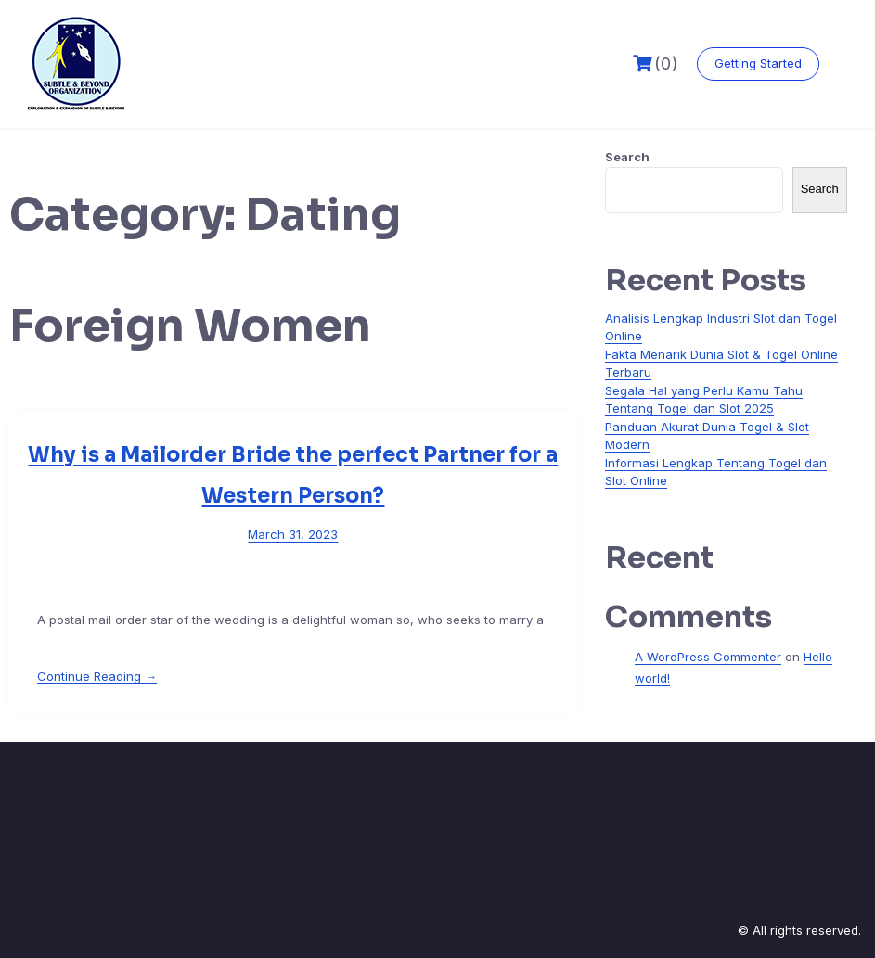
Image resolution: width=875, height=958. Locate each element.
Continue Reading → (97, 676)
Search (627, 156)
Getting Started (758, 63)
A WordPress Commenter (708, 656)
